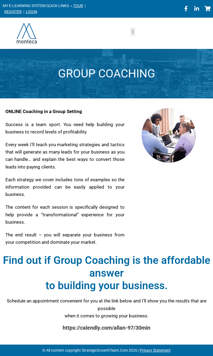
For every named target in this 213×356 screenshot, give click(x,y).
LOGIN (31, 12)
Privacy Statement (155, 350)
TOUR (78, 6)
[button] (132, 31)
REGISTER (13, 12)
